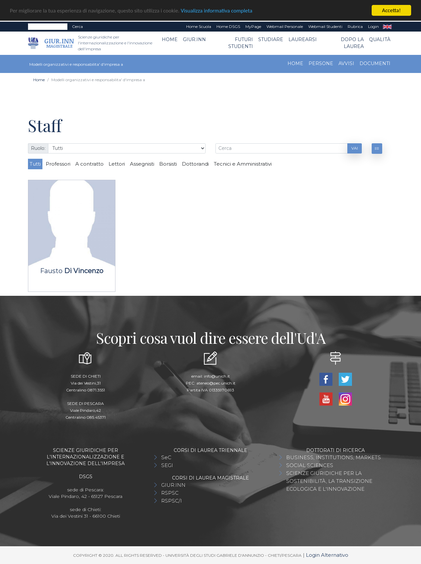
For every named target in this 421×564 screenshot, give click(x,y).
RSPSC (170, 493)
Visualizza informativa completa (217, 10)
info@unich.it (217, 376)
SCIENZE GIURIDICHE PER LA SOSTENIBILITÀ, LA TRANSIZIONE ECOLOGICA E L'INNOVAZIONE (329, 481)
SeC (166, 457)
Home (170, 39)
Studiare (270, 39)
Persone (321, 63)
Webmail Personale (284, 26)
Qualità (379, 39)
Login (373, 26)
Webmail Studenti (325, 26)
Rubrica (355, 26)
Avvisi (346, 63)
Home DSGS (228, 26)
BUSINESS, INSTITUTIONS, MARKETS (333, 457)
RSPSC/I (171, 501)
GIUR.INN (194, 39)
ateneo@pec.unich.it (215, 383)
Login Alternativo (327, 555)
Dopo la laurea (352, 42)
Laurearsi (302, 39)
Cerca (77, 26)
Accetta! (391, 10)
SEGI (167, 465)
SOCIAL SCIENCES (309, 465)
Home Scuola (198, 26)
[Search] (47, 26)
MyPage (253, 26)
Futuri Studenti (240, 42)
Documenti (374, 63)
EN (387, 26)
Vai (354, 148)
